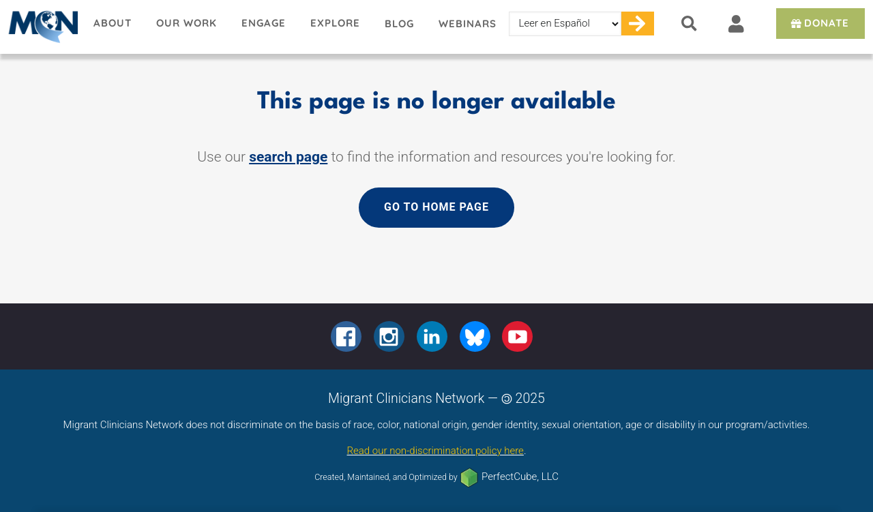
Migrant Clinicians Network (40, 26)
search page (288, 157)
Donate (818, 22)
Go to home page (436, 206)
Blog (399, 23)
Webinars (468, 23)
